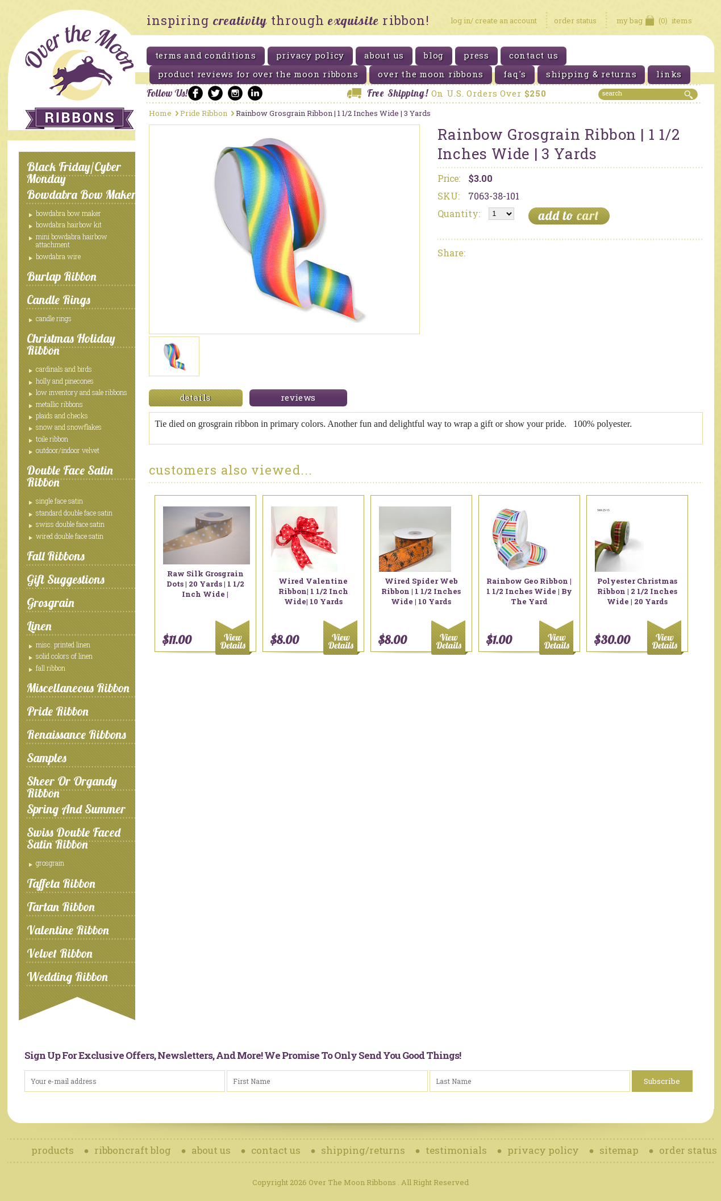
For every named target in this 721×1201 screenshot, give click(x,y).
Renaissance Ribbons (76, 734)
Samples (46, 757)
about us (211, 1150)
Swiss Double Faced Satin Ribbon (73, 838)
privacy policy (543, 1150)
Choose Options (234, 637)
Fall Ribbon (50, 667)
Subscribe (662, 1081)
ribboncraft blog (132, 1150)
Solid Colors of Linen (64, 655)
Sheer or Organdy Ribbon (72, 787)
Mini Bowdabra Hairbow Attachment (71, 240)
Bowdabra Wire (58, 256)
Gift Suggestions (66, 579)
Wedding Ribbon (67, 976)
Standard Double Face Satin (74, 512)
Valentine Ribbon (68, 929)
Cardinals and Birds (64, 368)
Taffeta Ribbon (61, 883)
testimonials (456, 1150)
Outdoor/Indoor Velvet (67, 450)
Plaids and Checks (62, 415)
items (654, 20)
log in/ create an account (494, 20)
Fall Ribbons (56, 555)
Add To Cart (342, 637)
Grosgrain (50, 602)
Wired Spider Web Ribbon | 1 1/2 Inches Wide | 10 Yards (421, 591)
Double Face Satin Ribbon (70, 476)
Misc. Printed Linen (63, 644)
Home (160, 113)
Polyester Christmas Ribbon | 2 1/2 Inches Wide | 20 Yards (637, 591)
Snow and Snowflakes (69, 426)
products (52, 1150)
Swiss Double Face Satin (70, 524)
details (195, 397)
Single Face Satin (59, 500)
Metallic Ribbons (59, 404)
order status (575, 20)
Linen (39, 625)
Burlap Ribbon (62, 276)
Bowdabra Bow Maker (81, 194)
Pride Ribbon (58, 711)
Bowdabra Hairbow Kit (69, 224)
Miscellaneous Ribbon (78, 687)
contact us (276, 1150)
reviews (298, 397)
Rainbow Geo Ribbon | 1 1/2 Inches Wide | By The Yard (529, 591)
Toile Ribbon (52, 438)
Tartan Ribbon (61, 906)
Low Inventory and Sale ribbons (81, 392)
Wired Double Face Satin (69, 536)
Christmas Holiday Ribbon (71, 344)
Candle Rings (58, 299)
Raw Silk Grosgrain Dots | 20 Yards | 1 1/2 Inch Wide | (205, 583)
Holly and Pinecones (65, 380)
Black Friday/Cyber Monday (74, 172)
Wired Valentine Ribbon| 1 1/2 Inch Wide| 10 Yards (313, 591)
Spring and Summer (76, 808)
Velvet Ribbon (60, 953)
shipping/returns (363, 1150)
